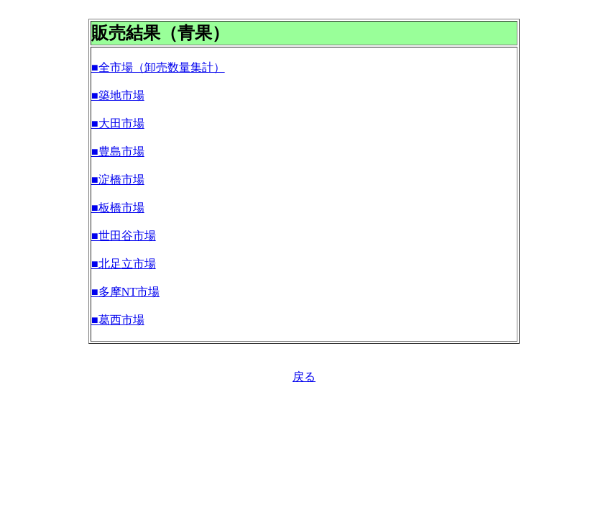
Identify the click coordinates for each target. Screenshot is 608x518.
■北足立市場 (123, 264)
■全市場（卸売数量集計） (158, 67)
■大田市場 (117, 123)
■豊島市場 (117, 151)
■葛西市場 (117, 320)
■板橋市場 (117, 207)
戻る (304, 377)
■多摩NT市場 (125, 292)
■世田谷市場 (123, 236)
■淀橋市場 (117, 179)
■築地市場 (117, 95)
